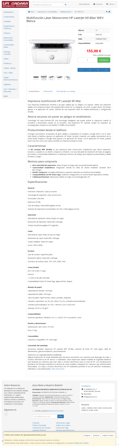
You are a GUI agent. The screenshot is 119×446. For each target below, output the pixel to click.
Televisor (7, 33)
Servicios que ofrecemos (65, 430)
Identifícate (84, 4)
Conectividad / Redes (9, 46)
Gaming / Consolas (7, 53)
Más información (58, 369)
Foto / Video (8, 73)
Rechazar (96, 435)
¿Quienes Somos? (39, 430)
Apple (6, 96)
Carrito (110, 4)
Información (48, 91)
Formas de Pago (62, 428)
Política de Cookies (81, 443)
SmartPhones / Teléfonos (9, 27)
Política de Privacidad (56, 411)
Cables (6, 59)
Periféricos (8, 63)
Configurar (86, 435)
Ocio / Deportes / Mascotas (10, 90)
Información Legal (63, 423)
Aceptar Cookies (107, 435)
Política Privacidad (39, 425)
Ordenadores (8, 12)
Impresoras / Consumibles (8, 39)
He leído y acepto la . (49, 411)
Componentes (9, 17)
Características (34, 91)
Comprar (103, 60)
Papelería (7, 84)
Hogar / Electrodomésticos (11, 78)
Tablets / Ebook (9, 68)
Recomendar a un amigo (66, 91)
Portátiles (7, 21)
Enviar (61, 416)
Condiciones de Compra (41, 428)
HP (96, 30)
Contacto (98, 4)
